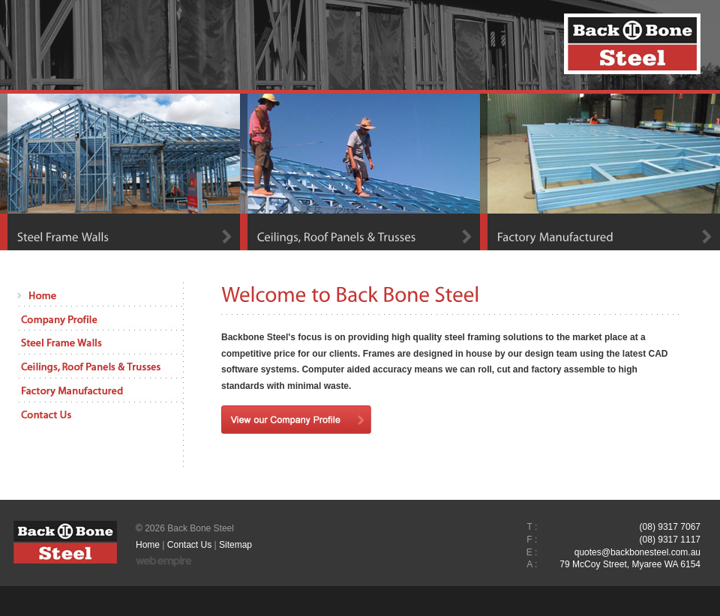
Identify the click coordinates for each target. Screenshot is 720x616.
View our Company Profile (296, 419)
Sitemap (235, 545)
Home (148, 545)
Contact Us (189, 545)
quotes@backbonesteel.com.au (637, 552)
